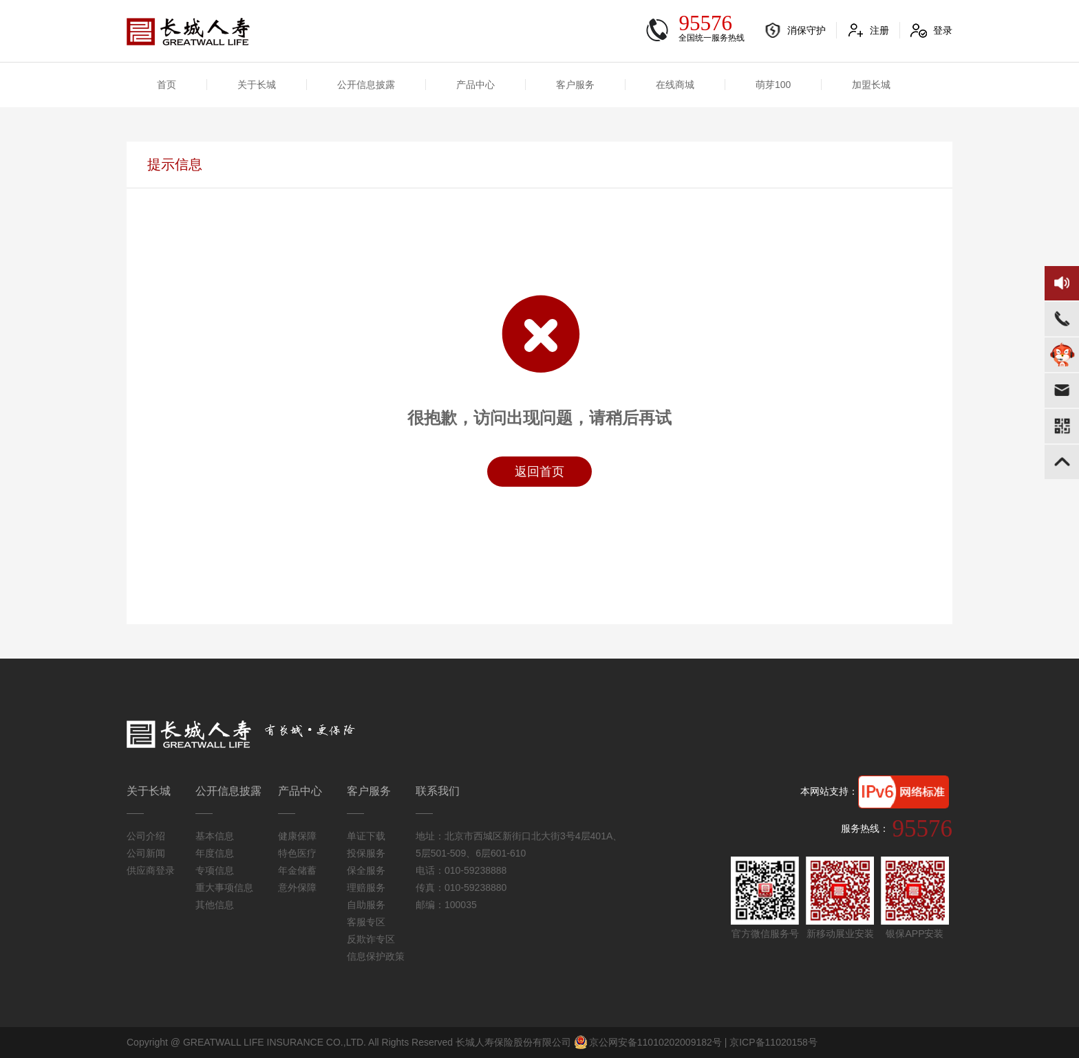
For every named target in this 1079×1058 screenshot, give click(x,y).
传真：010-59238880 (461, 887)
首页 (166, 84)
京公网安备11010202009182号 (648, 1042)
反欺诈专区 (371, 939)
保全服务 (366, 870)
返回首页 (539, 471)
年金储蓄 (297, 870)
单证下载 (366, 835)
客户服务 (575, 84)
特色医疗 (297, 853)
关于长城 (256, 84)
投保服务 (366, 853)
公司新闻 (146, 853)
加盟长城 (871, 84)
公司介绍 (146, 835)
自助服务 (366, 904)
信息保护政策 (376, 956)
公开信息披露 (366, 84)
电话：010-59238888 (461, 870)
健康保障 (297, 835)
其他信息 (214, 904)
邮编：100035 (446, 904)
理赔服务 (366, 887)
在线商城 (675, 84)
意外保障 (297, 887)
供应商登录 (151, 870)
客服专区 (366, 921)
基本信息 (214, 835)
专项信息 (214, 870)
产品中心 (475, 84)
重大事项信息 (224, 887)
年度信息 (214, 853)
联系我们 (438, 791)
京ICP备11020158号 (773, 1042)
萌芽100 (773, 84)
